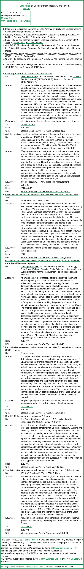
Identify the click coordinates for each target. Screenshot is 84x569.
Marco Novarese (51, 551)
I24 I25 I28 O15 (28, 124)
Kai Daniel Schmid (34, 42)
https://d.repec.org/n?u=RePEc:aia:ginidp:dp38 (42, 467)
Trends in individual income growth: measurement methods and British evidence (42, 64)
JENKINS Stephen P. (15, 67)
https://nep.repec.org (62, 548)
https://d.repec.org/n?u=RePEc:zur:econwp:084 (43, 413)
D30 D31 (25, 185)
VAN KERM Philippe (35, 67)
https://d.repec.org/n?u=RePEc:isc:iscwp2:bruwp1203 (45, 191)
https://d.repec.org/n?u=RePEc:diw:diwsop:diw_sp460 (46, 257)
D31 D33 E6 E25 (28, 251)
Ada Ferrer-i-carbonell (64, 59)
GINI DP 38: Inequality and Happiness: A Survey (27, 59)
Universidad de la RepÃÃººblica (15, 21)
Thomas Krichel (33, 567)
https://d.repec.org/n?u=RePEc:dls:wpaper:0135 (43, 131)
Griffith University (72, 559)
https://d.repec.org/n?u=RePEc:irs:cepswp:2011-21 (44, 533)
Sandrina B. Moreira (31, 37)
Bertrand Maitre (35, 272)
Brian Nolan (65, 48)
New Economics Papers (25, 6)
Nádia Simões (48, 37)
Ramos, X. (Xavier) (52, 422)
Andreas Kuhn (30, 56)
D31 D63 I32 (26, 526)
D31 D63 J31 (27, 406)
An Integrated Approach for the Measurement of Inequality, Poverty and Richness (42, 34)
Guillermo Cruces (64, 29)
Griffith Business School (50, 559)
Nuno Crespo (14, 37)
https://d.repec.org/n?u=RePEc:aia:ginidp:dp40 (42, 344)
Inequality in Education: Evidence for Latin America (28, 29)
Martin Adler (19, 42)
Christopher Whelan (50, 48)
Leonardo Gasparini (31, 32)
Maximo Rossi (7, 18)
